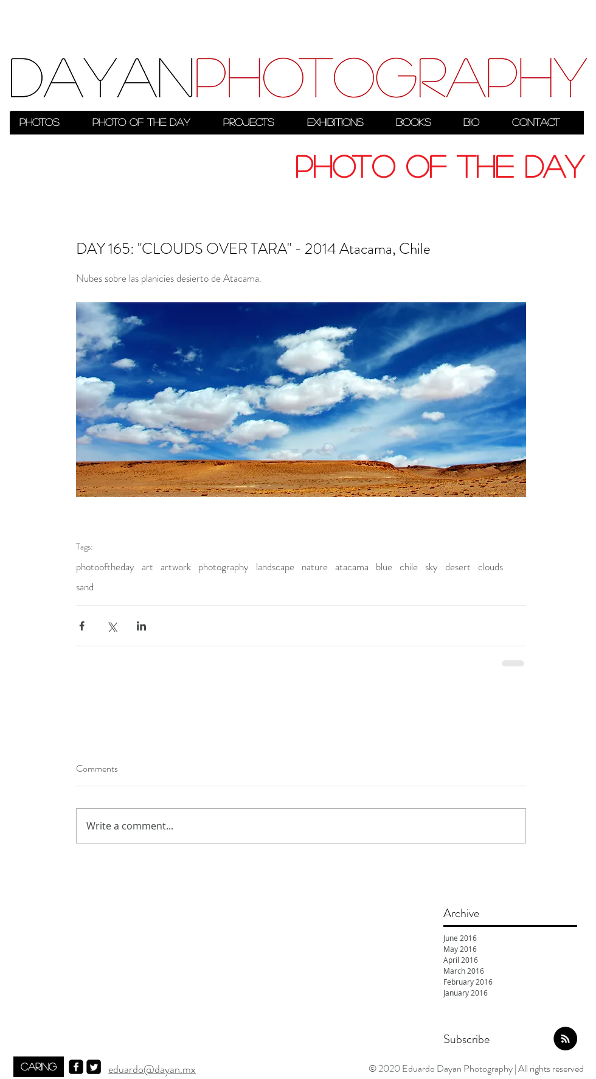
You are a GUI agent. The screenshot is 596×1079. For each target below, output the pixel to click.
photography (223, 566)
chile (409, 566)
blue (384, 566)
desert (458, 566)
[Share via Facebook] (82, 626)
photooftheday (105, 566)
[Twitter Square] (93, 1067)
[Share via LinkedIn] (141, 626)
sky (431, 566)
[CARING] (38, 1066)
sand (85, 587)
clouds (490, 566)
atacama (352, 566)
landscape (275, 566)
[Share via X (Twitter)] (111, 626)
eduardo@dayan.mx (152, 1069)
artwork (176, 566)
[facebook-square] (76, 1067)
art (147, 566)
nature (315, 566)
